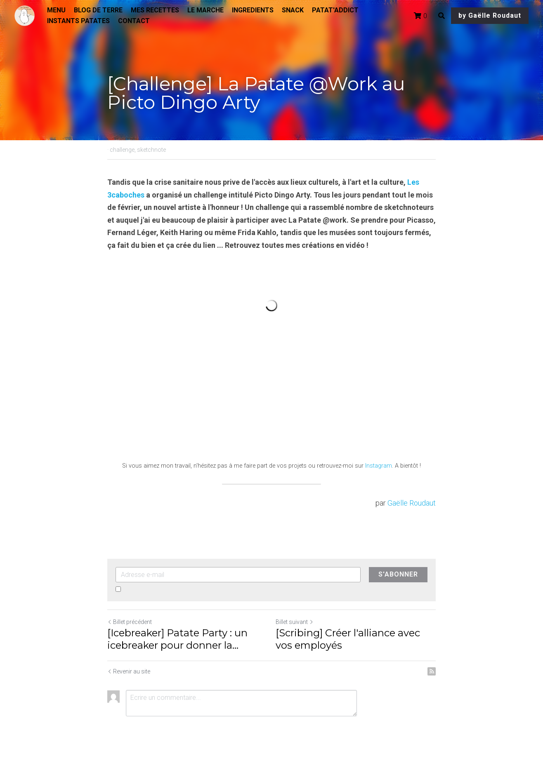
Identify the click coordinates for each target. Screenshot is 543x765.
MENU (56, 10)
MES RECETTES (155, 10)
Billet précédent (129, 622)
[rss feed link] (431, 671)
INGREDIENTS (253, 10)
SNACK (293, 10)
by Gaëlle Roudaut (489, 15)
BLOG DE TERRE (98, 10)
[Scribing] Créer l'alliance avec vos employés (348, 639)
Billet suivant (295, 622)
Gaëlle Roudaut (411, 503)
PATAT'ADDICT (335, 10)
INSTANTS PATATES (78, 21)
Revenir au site (128, 671)
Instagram (378, 465)
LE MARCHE (205, 10)
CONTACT (134, 21)
